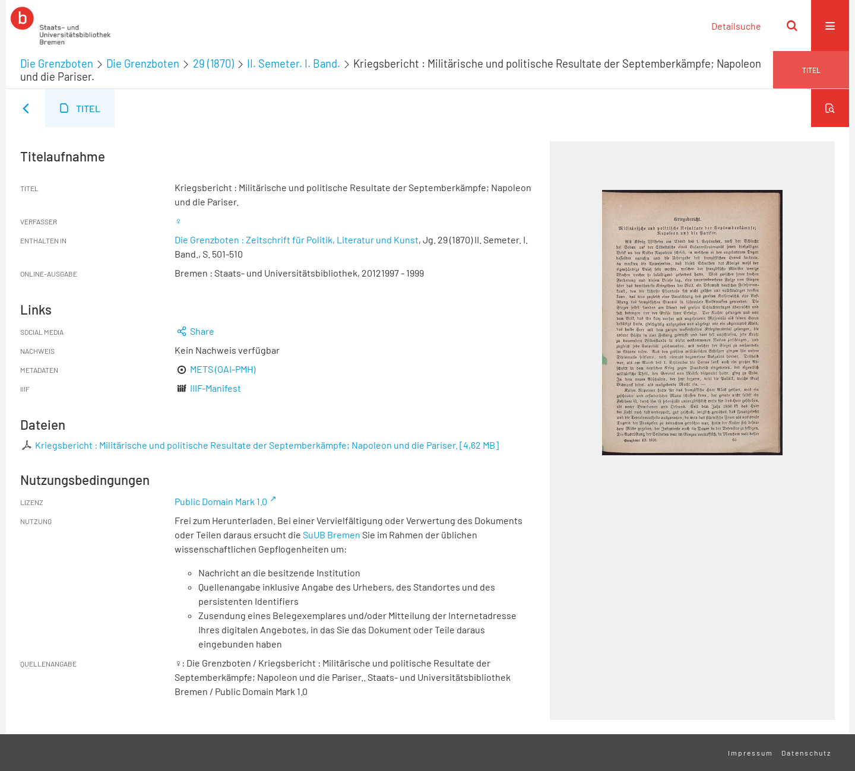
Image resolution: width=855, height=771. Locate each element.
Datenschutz (806, 752)
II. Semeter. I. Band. (293, 63)
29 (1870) (213, 63)
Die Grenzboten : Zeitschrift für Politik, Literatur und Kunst (297, 239)
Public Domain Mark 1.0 (221, 501)
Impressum (750, 752)
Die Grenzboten (56, 63)
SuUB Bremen (331, 534)
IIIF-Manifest (215, 388)
